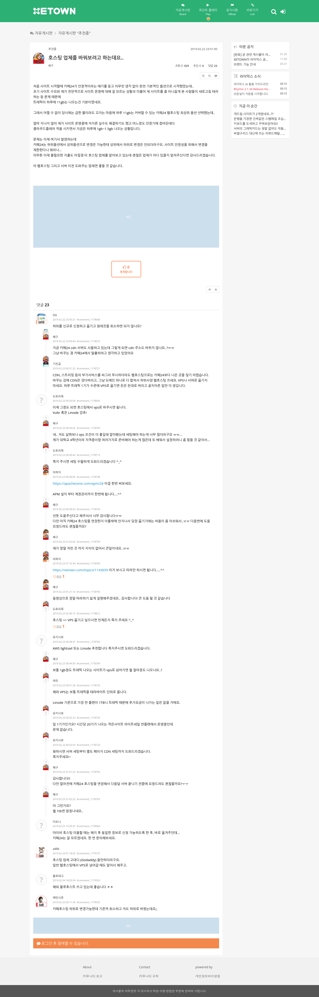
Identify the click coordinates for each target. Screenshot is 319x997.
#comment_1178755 (88, 771)
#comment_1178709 (88, 663)
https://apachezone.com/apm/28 (78, 483)
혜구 (50, 65)
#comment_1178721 (88, 368)
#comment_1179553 (88, 902)
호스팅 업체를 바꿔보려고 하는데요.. (86, 57)
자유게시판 (182, 10)
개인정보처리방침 (207, 976)
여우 (55, 681)
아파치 (57, 472)
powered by (203, 967)
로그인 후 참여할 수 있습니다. (63, 943)
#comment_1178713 (88, 455)
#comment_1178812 (88, 613)
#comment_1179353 (88, 880)
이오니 (57, 822)
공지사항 (232, 10)
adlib (56, 849)
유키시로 (58, 637)
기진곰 (57, 364)
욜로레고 (58, 876)
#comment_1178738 (88, 476)
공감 (58, 577)
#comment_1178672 (88, 341)
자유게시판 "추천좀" (74, 33)
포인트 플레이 (208, 12)
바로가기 (252, 10)
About (87, 967)
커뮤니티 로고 (92, 976)
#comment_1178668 (88, 319)
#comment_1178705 (88, 428)
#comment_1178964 (88, 826)
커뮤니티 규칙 (149, 976)
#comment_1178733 (88, 744)
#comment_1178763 (88, 799)
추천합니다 (126, 269)
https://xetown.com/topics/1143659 (80, 570)
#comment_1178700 (88, 641)
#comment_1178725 (88, 685)
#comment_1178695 (88, 400)
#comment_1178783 (88, 563)
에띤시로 (58, 898)
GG (55, 315)
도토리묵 (58, 396)
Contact (144, 967)
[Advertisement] (126, 217)
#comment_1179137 (88, 853)
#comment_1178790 (88, 591)
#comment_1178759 (88, 541)
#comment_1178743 (88, 509)
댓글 (43, 304)
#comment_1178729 (88, 717)
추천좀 (52, 49)
